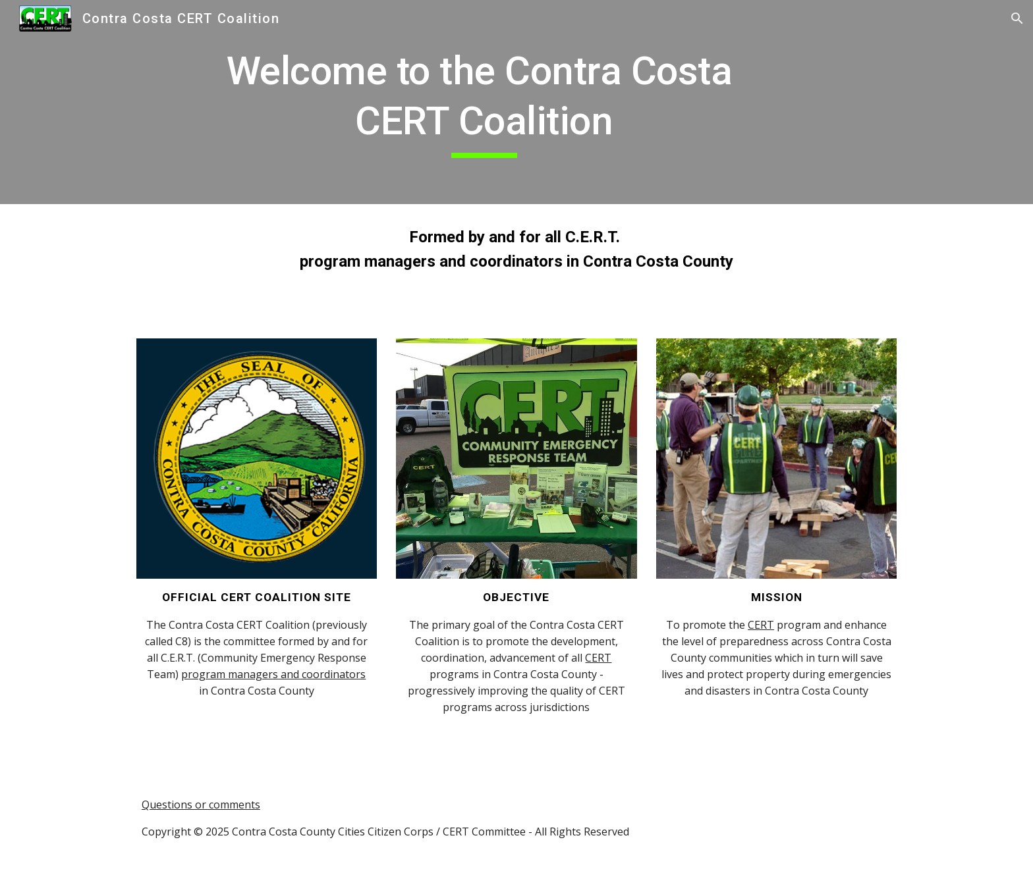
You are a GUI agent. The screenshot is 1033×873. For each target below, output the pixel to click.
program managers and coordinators (273, 674)
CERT (598, 657)
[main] (484, 102)
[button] (1017, 18)
